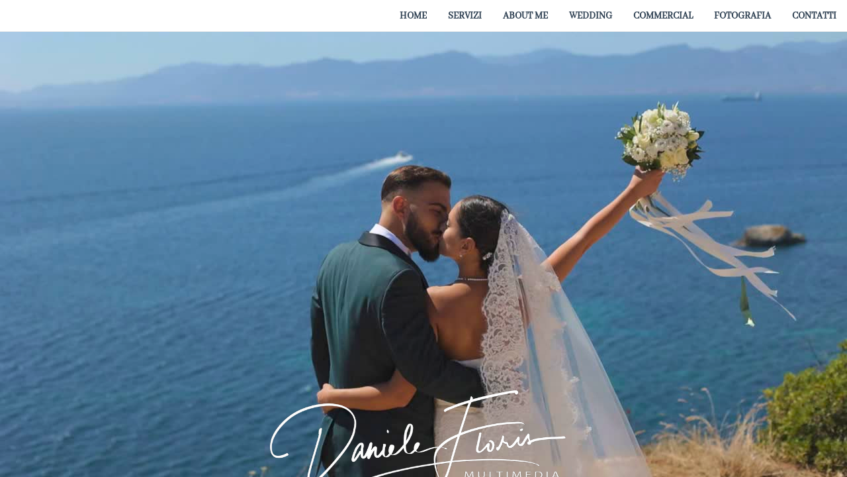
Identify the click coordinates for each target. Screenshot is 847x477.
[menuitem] (413, 15)
